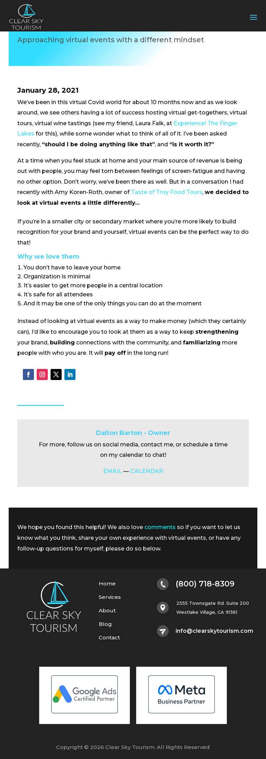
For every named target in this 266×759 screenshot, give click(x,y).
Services (110, 597)
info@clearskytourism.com (214, 631)
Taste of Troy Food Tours (166, 192)
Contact (109, 638)
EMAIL (112, 471)
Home (107, 584)
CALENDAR (146, 471)
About (107, 611)
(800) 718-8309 (205, 584)
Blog (105, 624)
